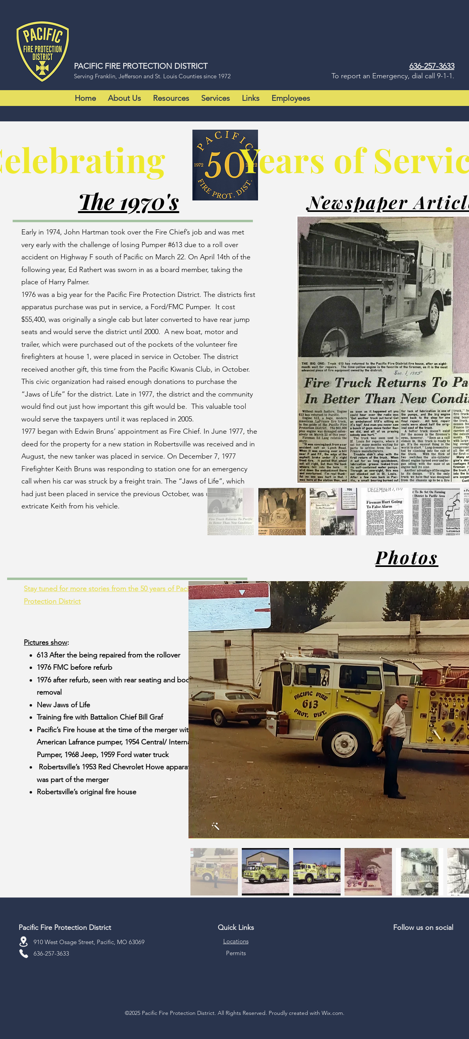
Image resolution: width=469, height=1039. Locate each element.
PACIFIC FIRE (98, 66)
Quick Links (236, 927)
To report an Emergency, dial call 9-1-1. (393, 76)
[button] (124, 98)
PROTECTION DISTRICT (164, 66)
